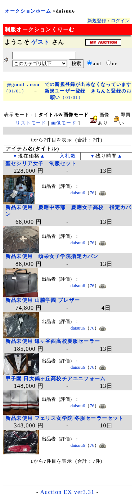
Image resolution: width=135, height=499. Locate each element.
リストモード (30, 123)
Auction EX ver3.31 (67, 492)
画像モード (64, 123)
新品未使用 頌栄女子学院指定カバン (51, 256)
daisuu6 (78, 192)
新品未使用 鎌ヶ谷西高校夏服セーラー (52, 341)
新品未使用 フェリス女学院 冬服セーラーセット (64, 418)
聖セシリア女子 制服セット (41, 163)
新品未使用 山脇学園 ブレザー (42, 300)
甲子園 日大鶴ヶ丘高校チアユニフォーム (55, 378)
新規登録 (96, 20)
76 (92, 192)
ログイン (120, 20)
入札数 (67, 156)
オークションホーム (28, 11)
